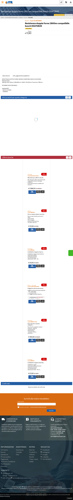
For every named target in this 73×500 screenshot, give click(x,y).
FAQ (17, 454)
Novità (31, 457)
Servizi (3, 452)
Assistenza (19, 450)
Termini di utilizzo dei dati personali (38, 407)
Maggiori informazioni (5, 496)
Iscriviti (51, 410)
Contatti (19, 452)
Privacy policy (5, 457)
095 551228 (59, 433)
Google (44, 454)
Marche (32, 450)
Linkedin (44, 457)
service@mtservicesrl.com (58, 436)
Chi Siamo (4, 450)
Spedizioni (4, 454)
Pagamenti (4, 459)
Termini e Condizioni (8, 461)
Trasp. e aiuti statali (33, 460)
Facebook (45, 450)
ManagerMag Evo (57, 486)
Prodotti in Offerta (33, 453)
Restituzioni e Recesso (5, 465)
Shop (2, 17)
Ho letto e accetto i (24, 407)
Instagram (45, 452)
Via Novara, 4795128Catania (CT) (9, 474)
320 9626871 (46, 459)
